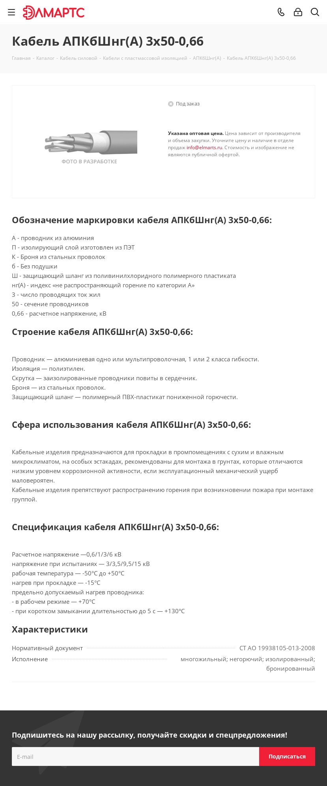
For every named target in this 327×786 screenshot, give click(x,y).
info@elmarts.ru (204, 147)
